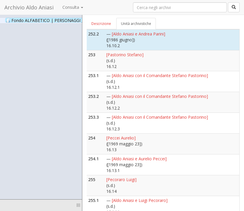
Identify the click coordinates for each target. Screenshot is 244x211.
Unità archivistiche (136, 23)
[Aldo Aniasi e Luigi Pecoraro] (140, 200)
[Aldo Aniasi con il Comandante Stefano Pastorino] (160, 75)
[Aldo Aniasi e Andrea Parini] (138, 34)
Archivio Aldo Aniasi (29, 7)
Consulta (72, 7)
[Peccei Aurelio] (121, 138)
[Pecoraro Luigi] (121, 179)
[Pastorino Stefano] (125, 54)
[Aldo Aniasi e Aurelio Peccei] (139, 158)
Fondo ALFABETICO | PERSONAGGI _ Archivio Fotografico (71, 20)
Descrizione (101, 23)
